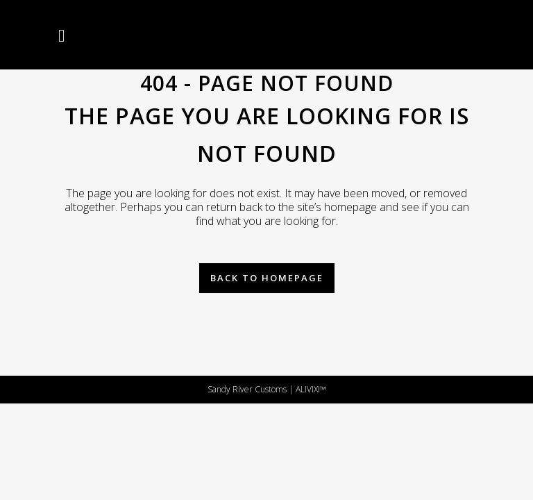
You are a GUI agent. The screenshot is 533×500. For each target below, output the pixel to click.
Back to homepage (266, 278)
